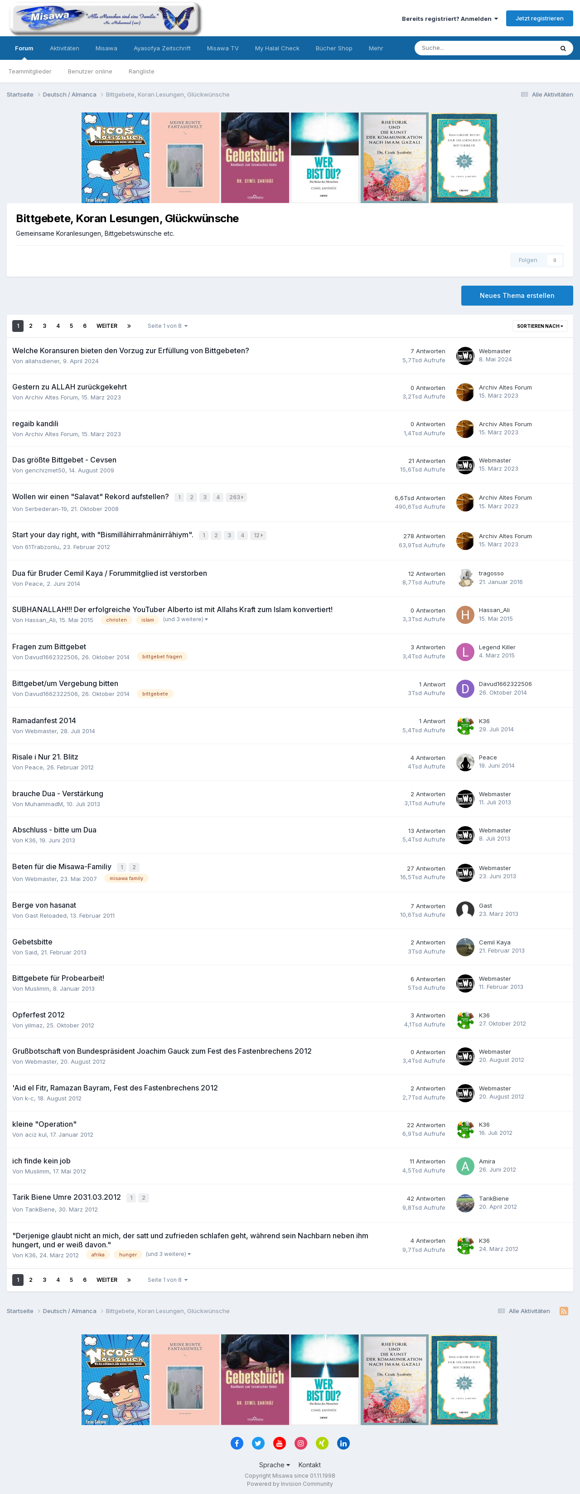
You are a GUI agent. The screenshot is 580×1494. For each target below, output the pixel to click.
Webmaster (495, 351)
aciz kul (36, 1131)
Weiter (107, 325)
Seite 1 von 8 (168, 325)
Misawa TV (223, 48)
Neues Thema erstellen (517, 295)
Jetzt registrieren (540, 18)
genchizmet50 (45, 470)
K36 (484, 719)
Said (31, 949)
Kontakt (310, 1461)
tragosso (491, 571)
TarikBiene (40, 1205)
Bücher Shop (334, 48)
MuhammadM (44, 802)
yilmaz (34, 1022)
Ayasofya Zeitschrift (162, 48)
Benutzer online (90, 71)
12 (259, 534)
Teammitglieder (30, 71)
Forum (24, 52)
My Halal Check (277, 48)
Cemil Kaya (495, 939)
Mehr (376, 48)
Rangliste (142, 71)
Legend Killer (497, 645)
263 (237, 497)
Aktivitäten (64, 48)
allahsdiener (42, 361)
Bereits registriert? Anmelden (450, 18)
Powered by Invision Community (290, 1480)
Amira (487, 1158)
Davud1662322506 (51, 655)
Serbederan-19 (46, 507)
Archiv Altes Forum (51, 397)
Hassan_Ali (40, 618)
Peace (34, 581)
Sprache (274, 1461)
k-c (29, 1095)
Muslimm (37, 985)
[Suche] (456, 48)
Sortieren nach (540, 326)
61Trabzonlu (42, 545)
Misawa (106, 48)
